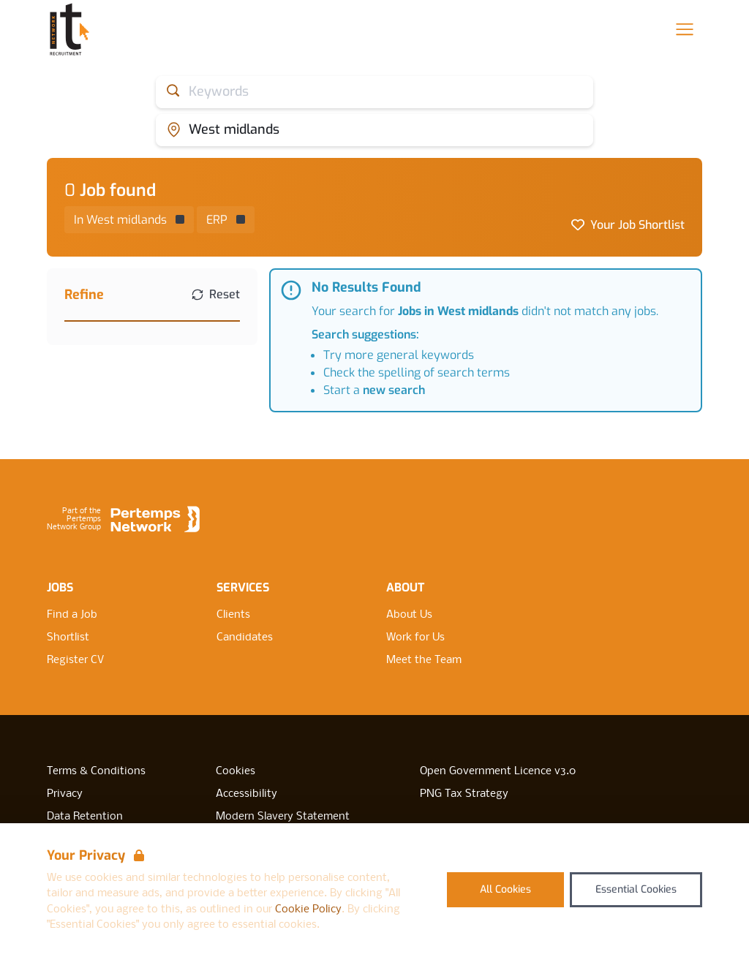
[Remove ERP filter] (226, 219)
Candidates (245, 637)
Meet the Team (424, 660)
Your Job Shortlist (637, 224)
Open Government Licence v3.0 (498, 771)
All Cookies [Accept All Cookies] (505, 889)
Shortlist (68, 637)
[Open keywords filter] (374, 92)
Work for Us (415, 637)
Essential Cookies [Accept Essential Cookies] (636, 889)
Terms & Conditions (96, 771)
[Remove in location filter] (129, 219)
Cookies (235, 771)
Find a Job (72, 615)
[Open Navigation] (684, 29)
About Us (409, 615)
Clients (233, 615)
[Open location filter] (374, 130)
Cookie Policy (308, 909)
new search (394, 390)
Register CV (75, 660)
